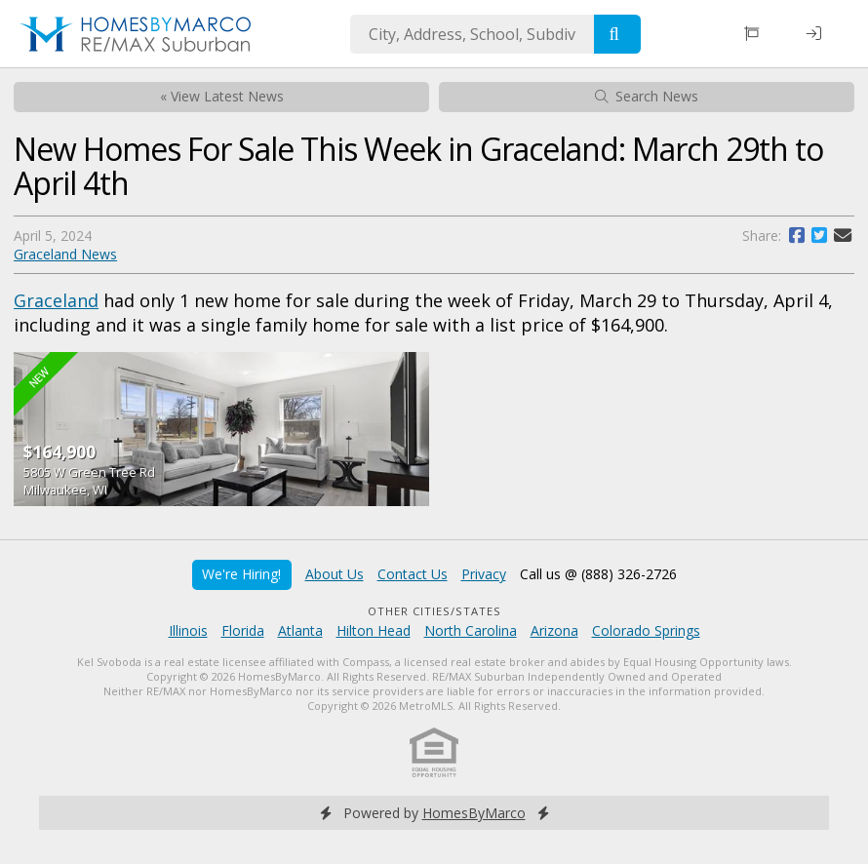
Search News (646, 96)
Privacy (483, 574)
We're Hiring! (241, 574)
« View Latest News (222, 96)
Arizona (554, 630)
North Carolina (470, 630)
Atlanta (300, 630)
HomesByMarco (474, 813)
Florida (242, 630)
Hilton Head (373, 630)
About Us (334, 574)
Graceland (56, 300)
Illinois (188, 630)
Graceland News (65, 254)
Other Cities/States (434, 611)
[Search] (617, 34)
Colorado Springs (646, 630)
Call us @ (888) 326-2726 (598, 574)
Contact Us (412, 574)
